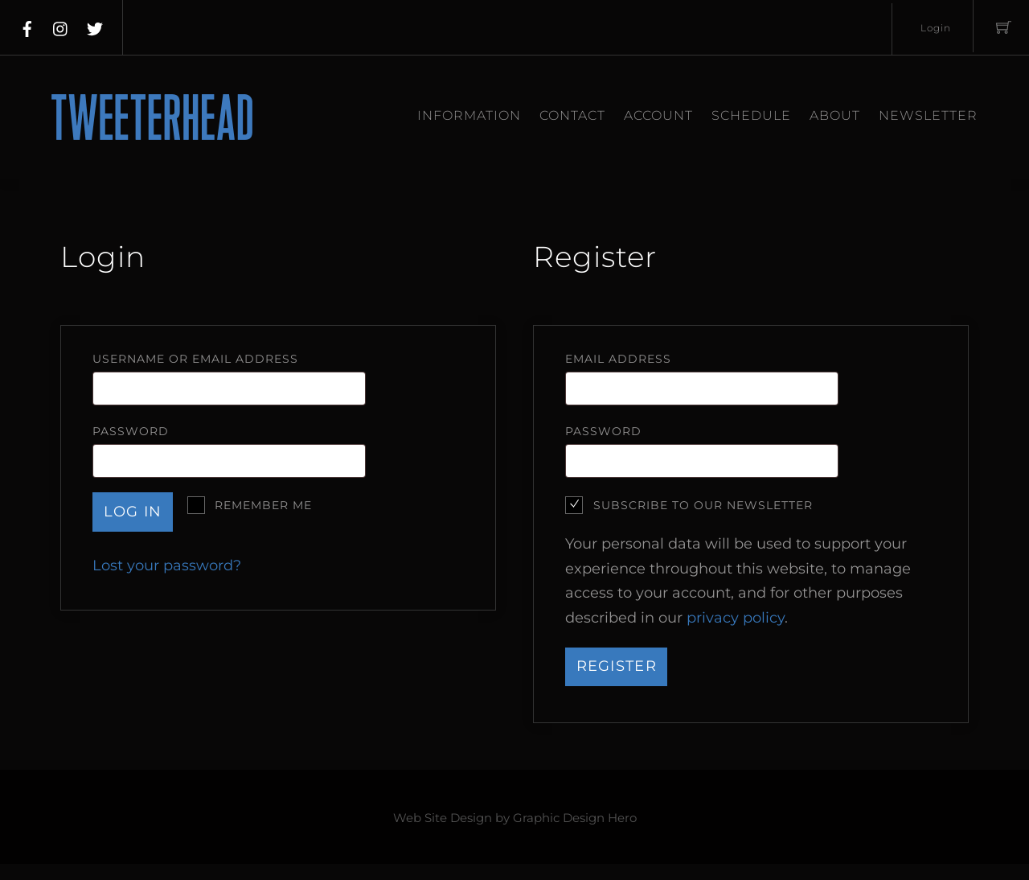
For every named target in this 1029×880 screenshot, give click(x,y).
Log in (133, 511)
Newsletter (928, 115)
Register (616, 666)
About (835, 115)
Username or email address (233, 358)
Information (469, 115)
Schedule (751, 115)
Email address (656, 358)
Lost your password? (166, 565)
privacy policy (736, 618)
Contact (572, 115)
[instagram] (61, 26)
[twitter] (95, 26)
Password (169, 430)
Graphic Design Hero (575, 818)
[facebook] (27, 26)
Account (658, 115)
